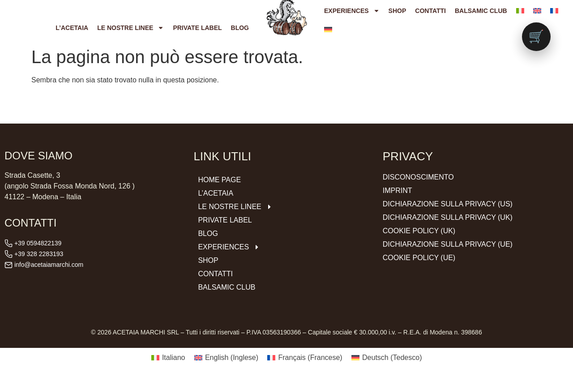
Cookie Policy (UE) (419, 257)
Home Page (219, 180)
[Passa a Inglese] (537, 10)
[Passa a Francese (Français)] (305, 357)
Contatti (430, 10)
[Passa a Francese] (554, 10)
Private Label (197, 27)
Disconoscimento (418, 177)
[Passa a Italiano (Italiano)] (168, 357)
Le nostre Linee (130, 27)
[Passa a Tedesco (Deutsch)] (387, 357)
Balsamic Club (481, 10)
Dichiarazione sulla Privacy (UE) (448, 244)
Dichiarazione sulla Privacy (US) (448, 204)
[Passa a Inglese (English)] (226, 357)
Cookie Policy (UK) (419, 231)
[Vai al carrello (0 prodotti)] (536, 36)
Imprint (397, 190)
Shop (397, 10)
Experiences (352, 10)
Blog (240, 27)
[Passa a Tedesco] (328, 29)
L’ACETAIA (72, 27)
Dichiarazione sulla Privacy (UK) (448, 217)
